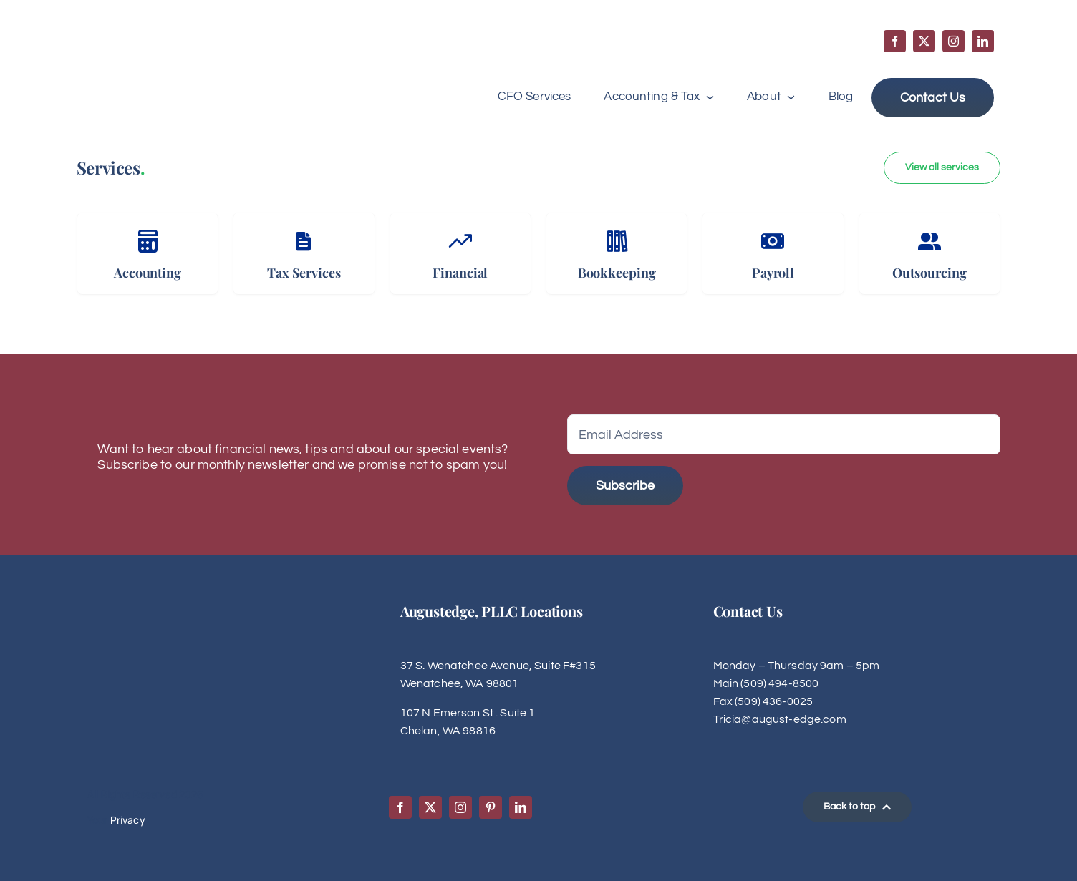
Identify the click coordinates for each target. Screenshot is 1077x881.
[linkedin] (983, 41)
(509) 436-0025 (774, 701)
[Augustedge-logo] (153, 44)
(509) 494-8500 (779, 683)
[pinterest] (490, 807)
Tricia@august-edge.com (779, 719)
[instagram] (953, 41)
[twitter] (924, 41)
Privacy (127, 820)
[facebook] (895, 41)
